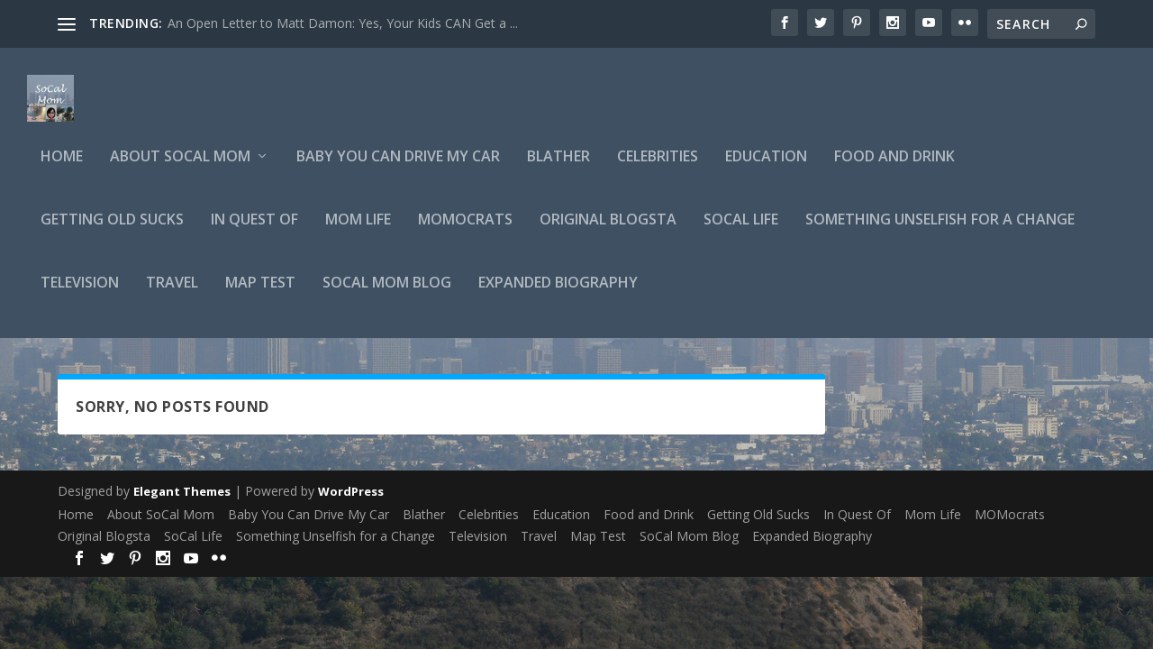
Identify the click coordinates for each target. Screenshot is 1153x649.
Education (766, 168)
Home (62, 168)
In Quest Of (254, 231)
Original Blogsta (608, 231)
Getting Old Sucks (112, 231)
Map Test (260, 294)
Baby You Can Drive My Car (398, 168)
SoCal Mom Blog (386, 294)
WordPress (351, 502)
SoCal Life (741, 231)
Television (80, 294)
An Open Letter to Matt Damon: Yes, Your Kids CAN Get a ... (343, 23)
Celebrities (657, 168)
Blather (558, 168)
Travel (172, 294)
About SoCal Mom (180, 168)
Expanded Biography (558, 294)
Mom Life (358, 231)
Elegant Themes (182, 502)
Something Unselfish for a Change (940, 231)
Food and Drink (894, 168)
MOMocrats (465, 231)
